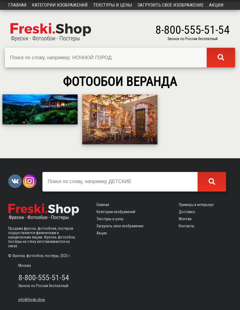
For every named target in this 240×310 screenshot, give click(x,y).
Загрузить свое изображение (170, 5)
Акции (216, 5)
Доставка (187, 212)
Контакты (186, 226)
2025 (64, 256)
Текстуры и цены (112, 5)
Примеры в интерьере (196, 204)
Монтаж (185, 219)
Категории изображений (60, 5)
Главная (17, 5)
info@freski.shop (31, 299)
